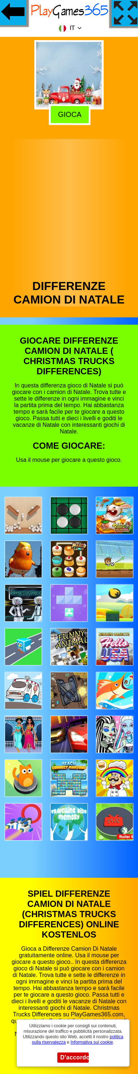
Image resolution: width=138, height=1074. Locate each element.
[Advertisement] (68, 207)
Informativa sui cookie (91, 1042)
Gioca (68, 113)
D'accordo (74, 1057)
